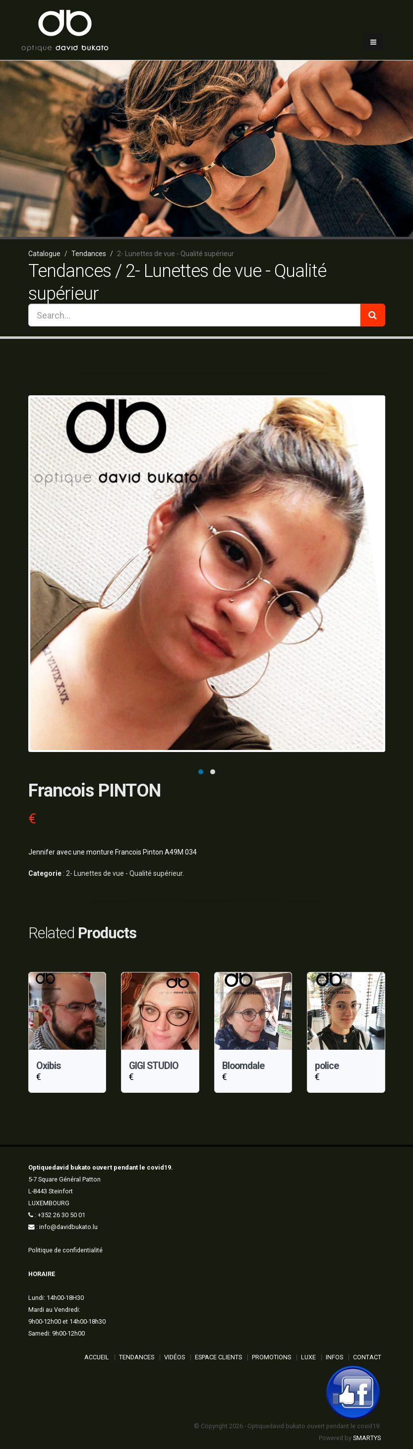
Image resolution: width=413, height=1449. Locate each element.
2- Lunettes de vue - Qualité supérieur (124, 873)
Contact (367, 1357)
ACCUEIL (96, 1357)
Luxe (308, 1357)
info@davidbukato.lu (68, 1227)
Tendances (136, 1357)
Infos (334, 1357)
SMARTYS (367, 1438)
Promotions (271, 1357)
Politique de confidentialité (65, 1250)
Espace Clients (218, 1357)
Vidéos (174, 1357)
